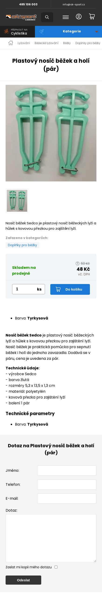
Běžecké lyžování (46, 43)
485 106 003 (28, 4)
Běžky (67, 43)
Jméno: (12, 470)
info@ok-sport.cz (74, 4)
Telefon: (13, 484)
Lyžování (24, 43)
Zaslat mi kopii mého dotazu (29, 576)
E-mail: (12, 498)
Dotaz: (11, 510)
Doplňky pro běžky (87, 43)
